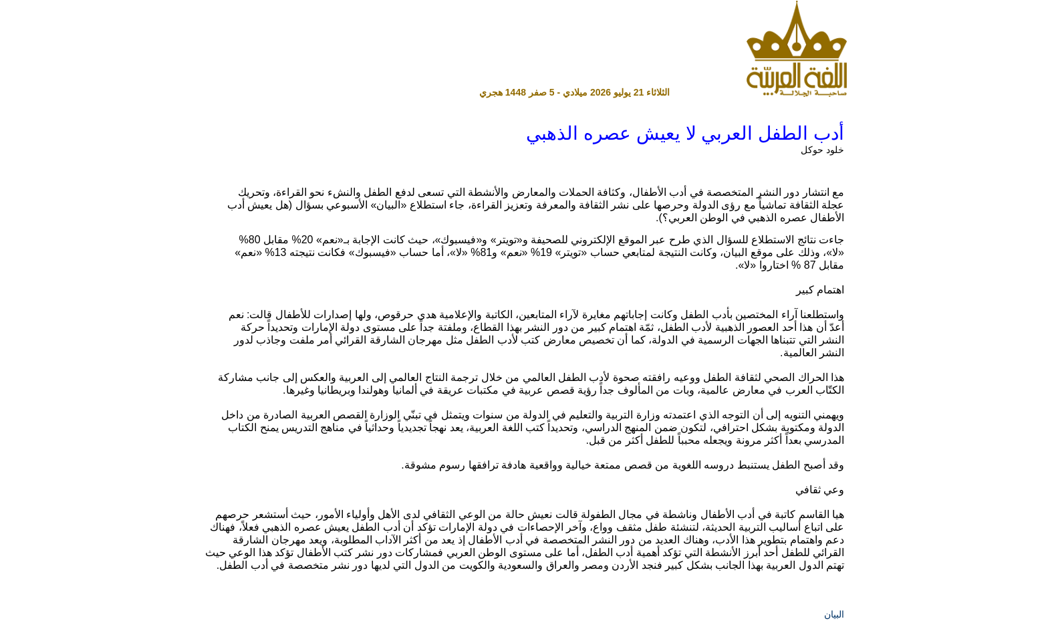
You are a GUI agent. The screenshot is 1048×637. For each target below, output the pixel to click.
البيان (834, 614)
